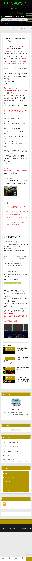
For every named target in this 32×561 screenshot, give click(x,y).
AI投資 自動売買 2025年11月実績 (11, 455)
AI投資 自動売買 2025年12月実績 (11, 451)
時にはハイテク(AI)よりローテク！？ (16, 212)
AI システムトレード (15, 19)
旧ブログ (16, 558)
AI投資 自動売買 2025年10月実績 (11, 459)
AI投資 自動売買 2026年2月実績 (10, 442)
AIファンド (23, 19)
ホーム (3, 558)
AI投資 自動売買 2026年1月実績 (10, 447)
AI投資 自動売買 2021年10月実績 (23, 349)
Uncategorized (8, 490)
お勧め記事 (9, 558)
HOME (4, 28)
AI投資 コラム (8, 486)
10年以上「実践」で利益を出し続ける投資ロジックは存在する (23, 379)
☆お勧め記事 (8, 473)
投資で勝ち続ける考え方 (12, 214)
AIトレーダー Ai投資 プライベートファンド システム (16, 4)
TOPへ (29, 558)
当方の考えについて (16, 429)
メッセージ (22, 558)
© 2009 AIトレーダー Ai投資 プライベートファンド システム (16, 528)
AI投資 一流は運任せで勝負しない (22, 359)
